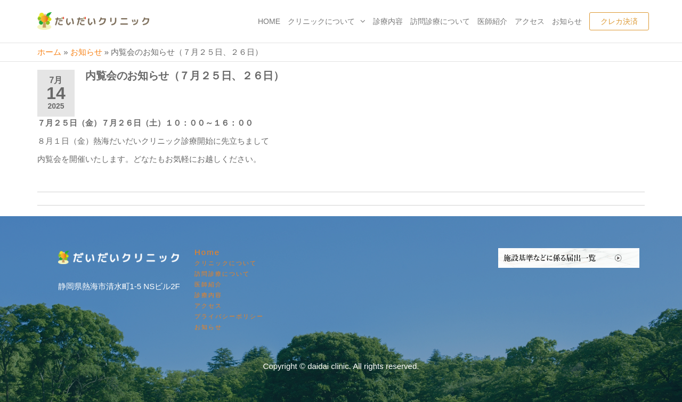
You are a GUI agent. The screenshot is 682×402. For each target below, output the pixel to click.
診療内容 (388, 21)
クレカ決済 (619, 21)
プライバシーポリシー (229, 316)
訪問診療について (440, 21)
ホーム (49, 51)
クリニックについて (321, 21)
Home (269, 21)
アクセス (530, 21)
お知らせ (567, 21)
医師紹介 (492, 21)
